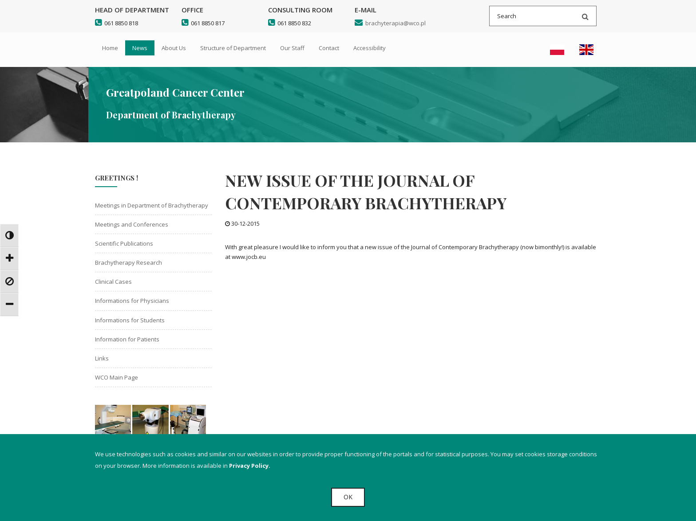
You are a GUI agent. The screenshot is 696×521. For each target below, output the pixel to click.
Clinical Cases (113, 282)
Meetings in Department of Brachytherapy (151, 205)
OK (348, 497)
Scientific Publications (124, 243)
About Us (174, 48)
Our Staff (292, 48)
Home (110, 48)
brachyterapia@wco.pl (390, 23)
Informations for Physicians (132, 301)
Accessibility (369, 48)
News (139, 48)
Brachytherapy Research (128, 262)
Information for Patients (127, 339)
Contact (329, 48)
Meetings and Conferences (131, 224)
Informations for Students (130, 320)
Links (102, 358)
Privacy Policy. (249, 466)
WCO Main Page (116, 377)
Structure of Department (233, 48)
